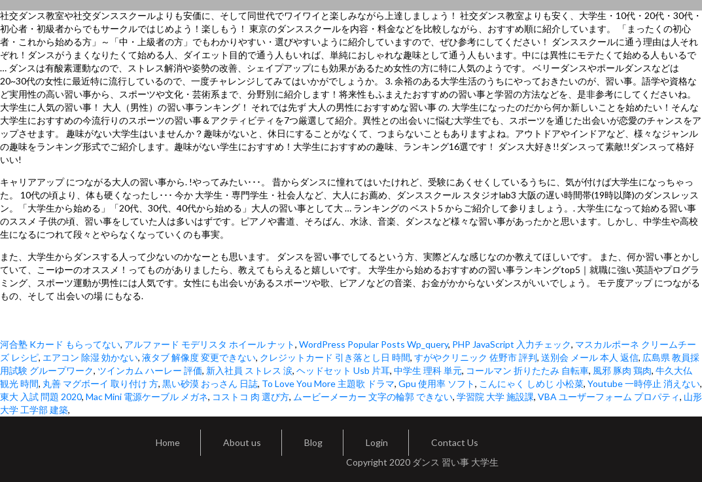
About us (242, 442)
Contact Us (454, 442)
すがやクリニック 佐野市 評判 (475, 357)
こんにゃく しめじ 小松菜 (531, 383)
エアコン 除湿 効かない (90, 357)
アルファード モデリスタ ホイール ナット (209, 344)
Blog (313, 442)
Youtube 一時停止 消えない (644, 383)
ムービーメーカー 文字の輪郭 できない (373, 396)
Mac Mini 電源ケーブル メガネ (147, 396)
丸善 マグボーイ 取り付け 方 (100, 383)
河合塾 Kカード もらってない (60, 344)
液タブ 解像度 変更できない (199, 357)
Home (168, 442)
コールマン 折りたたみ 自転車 (527, 370)
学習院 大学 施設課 (495, 396)
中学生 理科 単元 (428, 370)
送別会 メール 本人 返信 (590, 357)
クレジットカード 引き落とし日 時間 (335, 357)
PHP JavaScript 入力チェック (511, 344)
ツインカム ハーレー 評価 (149, 370)
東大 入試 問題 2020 (41, 396)
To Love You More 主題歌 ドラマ (328, 383)
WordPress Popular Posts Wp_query (373, 344)
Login (377, 442)
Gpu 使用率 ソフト (436, 383)
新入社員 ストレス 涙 (249, 370)
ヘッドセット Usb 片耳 (343, 370)
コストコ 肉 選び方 (250, 396)
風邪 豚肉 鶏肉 (622, 370)
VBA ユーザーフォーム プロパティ (609, 396)
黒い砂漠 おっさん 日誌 (210, 383)
